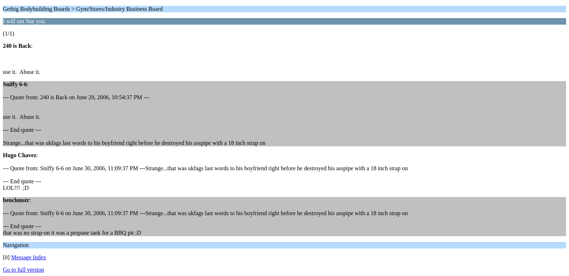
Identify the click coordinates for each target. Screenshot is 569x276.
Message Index (28, 257)
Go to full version (23, 270)
